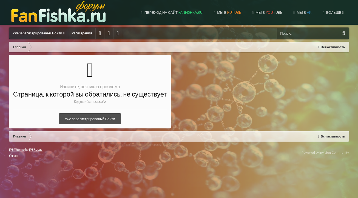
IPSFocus (35, 149)
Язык (13, 156)
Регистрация (82, 33)
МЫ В (182, 12)
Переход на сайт (126, 12)
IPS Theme (17, 149)
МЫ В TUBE (221, 12)
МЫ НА (329, 12)
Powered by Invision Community (325, 152)
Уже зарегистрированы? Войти (39, 33)
